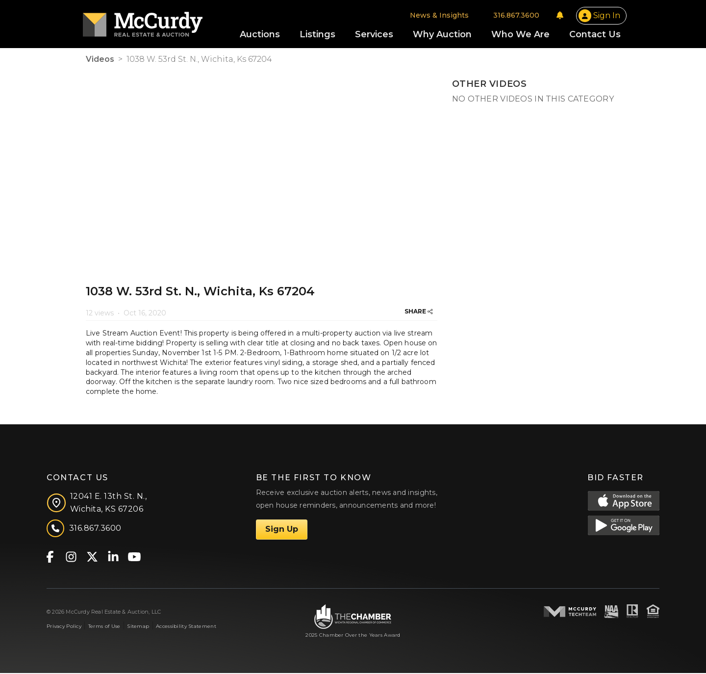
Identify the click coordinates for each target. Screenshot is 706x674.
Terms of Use (104, 626)
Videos (100, 60)
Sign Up (281, 530)
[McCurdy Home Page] (145, 21)
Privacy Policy (64, 626)
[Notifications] (557, 15)
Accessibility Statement (186, 626)
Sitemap (138, 626)
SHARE (418, 312)
